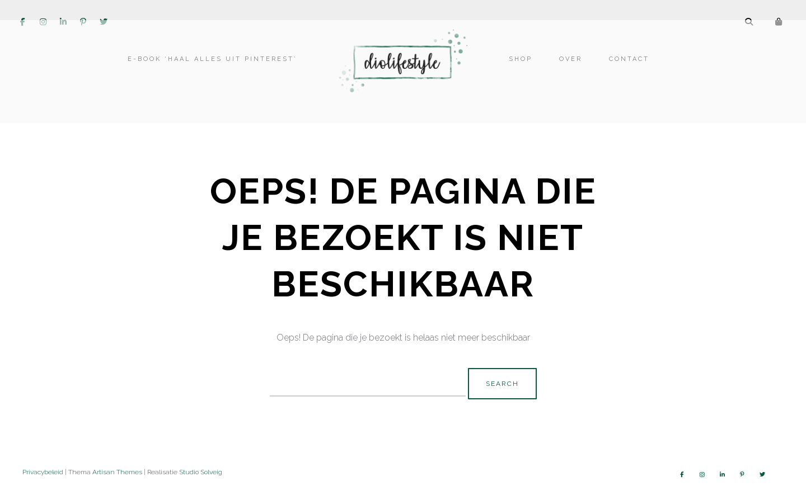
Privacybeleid (42, 472)
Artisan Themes (117, 472)
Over (568, 71)
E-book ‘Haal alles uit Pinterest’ (214, 71)
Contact (627, 71)
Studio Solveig (200, 472)
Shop (518, 71)
